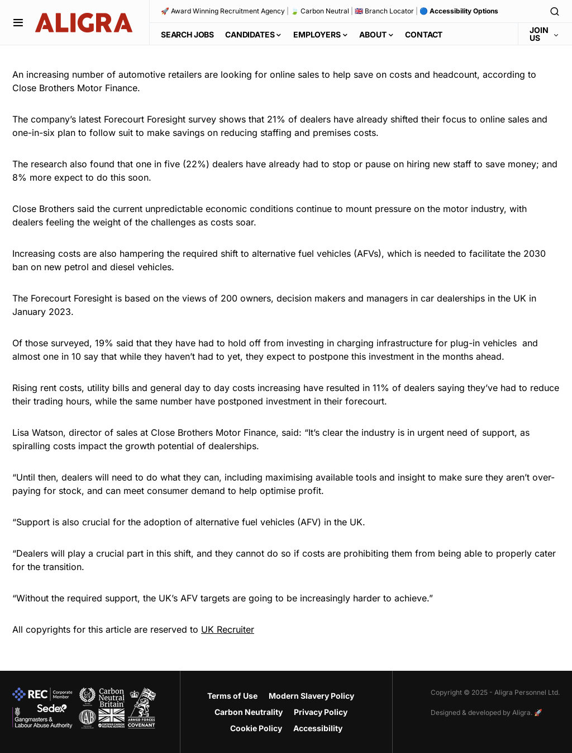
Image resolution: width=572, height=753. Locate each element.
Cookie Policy (256, 728)
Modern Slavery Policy (311, 695)
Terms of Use (232, 695)
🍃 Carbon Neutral (319, 11)
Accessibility (317, 728)
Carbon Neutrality (248, 712)
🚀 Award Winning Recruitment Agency (223, 11)
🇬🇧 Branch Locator (384, 11)
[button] (18, 22)
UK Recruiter (227, 629)
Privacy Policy (320, 712)
